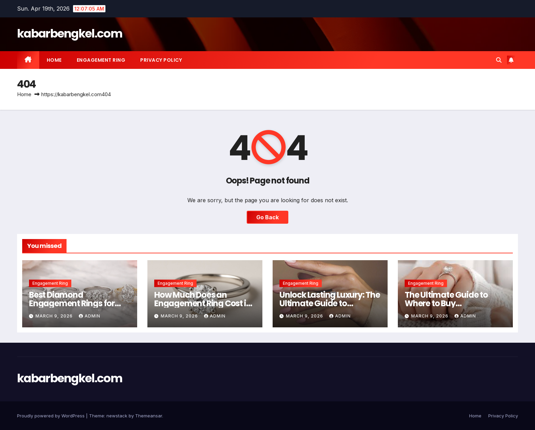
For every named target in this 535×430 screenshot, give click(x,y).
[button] (499, 60)
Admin (89, 315)
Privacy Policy (161, 60)
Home (54, 60)
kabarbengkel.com (69, 33)
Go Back (267, 217)
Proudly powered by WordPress (51, 415)
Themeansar (148, 415)
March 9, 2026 (54, 315)
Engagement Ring (101, 60)
